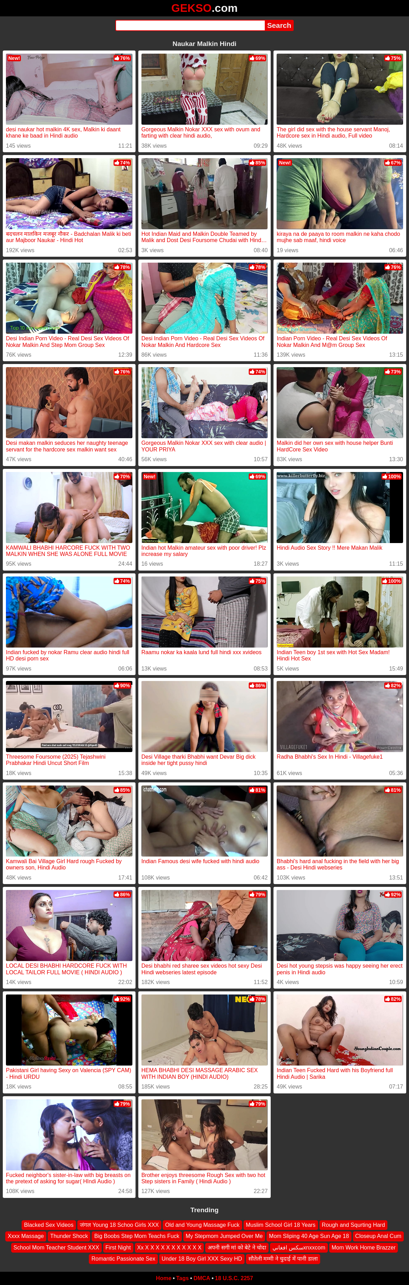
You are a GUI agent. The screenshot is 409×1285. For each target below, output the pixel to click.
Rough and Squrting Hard (353, 1225)
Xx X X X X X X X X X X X (169, 1247)
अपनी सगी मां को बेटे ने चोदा (237, 1247)
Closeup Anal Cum (378, 1236)
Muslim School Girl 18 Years (281, 1225)
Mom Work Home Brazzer (364, 1247)
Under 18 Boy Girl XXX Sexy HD (202, 1259)
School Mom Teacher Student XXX (56, 1247)
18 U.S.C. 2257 (234, 1278)
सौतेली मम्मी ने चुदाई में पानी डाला (283, 1259)
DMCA (201, 1278)
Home (163, 1278)
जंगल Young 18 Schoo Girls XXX (119, 1225)
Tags (182, 1278)
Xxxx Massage (26, 1236)
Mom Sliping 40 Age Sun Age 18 (309, 1236)
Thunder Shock (69, 1236)
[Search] (190, 25)
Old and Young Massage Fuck (202, 1225)
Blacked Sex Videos (49, 1225)
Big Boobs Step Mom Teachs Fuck (136, 1236)
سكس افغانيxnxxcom (298, 1247)
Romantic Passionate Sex (123, 1259)
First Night (118, 1247)
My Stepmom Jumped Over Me (224, 1236)
